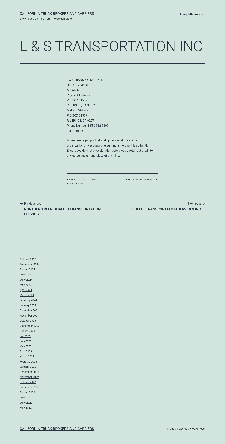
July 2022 (25, 397)
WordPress (198, 428)
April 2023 (26, 351)
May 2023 (26, 346)
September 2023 (29, 325)
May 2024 (26, 284)
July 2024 (25, 274)
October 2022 (28, 382)
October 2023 (28, 320)
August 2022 (27, 392)
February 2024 (28, 300)
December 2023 (29, 310)
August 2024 (27, 269)
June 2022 (26, 402)
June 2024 (26, 279)
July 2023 (25, 336)
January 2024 (28, 305)
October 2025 (28, 259)
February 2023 (28, 361)
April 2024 (26, 290)
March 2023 (27, 356)
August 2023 (27, 330)
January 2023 (28, 366)
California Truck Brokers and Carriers (57, 14)
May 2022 (26, 407)
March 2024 (27, 295)
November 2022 (29, 377)
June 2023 (26, 341)
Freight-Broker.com (192, 14)
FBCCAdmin (76, 183)
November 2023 (29, 315)
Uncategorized (150, 179)
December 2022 (29, 371)
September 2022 (29, 387)
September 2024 (29, 264)
